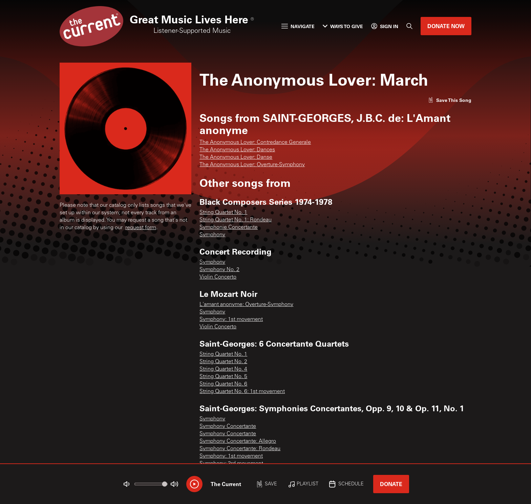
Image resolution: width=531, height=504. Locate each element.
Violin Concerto (217, 277)
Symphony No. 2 (219, 269)
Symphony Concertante (227, 426)
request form (140, 228)
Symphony (212, 235)
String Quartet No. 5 (223, 376)
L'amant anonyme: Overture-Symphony (246, 304)
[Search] (409, 26)
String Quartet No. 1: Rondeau (235, 220)
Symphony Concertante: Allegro (237, 441)
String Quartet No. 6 (223, 384)
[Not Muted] (126, 484)
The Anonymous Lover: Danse (235, 157)
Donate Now (446, 25)
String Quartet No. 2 (223, 362)
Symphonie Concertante (228, 227)
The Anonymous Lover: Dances (237, 150)
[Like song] (449, 100)
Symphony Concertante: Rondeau (239, 449)
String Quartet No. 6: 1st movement (242, 391)
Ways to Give (343, 26)
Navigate (298, 26)
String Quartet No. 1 (223, 212)
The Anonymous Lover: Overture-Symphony (252, 165)
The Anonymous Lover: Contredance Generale (255, 142)
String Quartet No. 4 (223, 369)
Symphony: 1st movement (231, 319)
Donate (391, 483)
